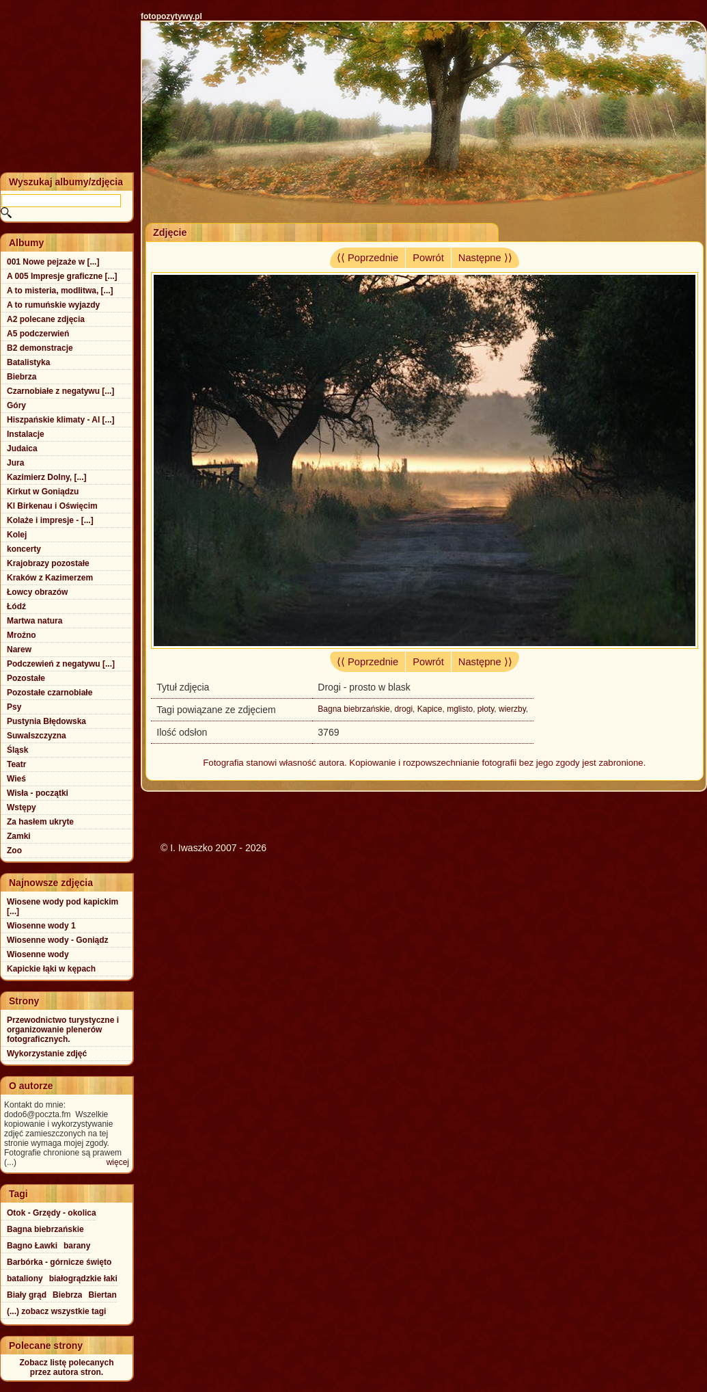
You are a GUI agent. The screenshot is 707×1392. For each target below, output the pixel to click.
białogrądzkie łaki (83, 1278)
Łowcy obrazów (37, 592)
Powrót (428, 257)
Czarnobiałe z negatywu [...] (60, 391)
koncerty (24, 549)
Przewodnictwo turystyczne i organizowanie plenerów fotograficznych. (63, 1029)
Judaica (22, 448)
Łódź (16, 606)
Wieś (16, 779)
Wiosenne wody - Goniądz (58, 940)
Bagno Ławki (32, 1245)
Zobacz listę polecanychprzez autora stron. (66, 1367)
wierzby (512, 709)
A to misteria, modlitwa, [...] (60, 290)
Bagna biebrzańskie (353, 709)
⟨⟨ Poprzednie (367, 257)
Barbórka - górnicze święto (59, 1262)
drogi (403, 709)
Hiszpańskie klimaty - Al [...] (61, 420)
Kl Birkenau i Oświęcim (52, 506)
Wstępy (21, 807)
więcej (118, 1162)
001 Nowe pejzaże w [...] (53, 262)
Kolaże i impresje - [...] (50, 520)
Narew (19, 649)
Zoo (14, 850)
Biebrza (21, 377)
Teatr (16, 764)
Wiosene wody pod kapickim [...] (62, 906)
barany (77, 1245)
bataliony (25, 1278)
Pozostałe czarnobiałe (49, 692)
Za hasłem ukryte (40, 822)
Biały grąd (26, 1295)
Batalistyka (28, 362)
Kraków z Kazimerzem (50, 578)
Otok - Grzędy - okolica (51, 1213)
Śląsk (17, 750)
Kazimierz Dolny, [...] (46, 477)
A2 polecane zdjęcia (46, 319)
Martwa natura (34, 621)
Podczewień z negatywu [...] (61, 664)
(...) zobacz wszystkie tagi (56, 1311)
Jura (15, 463)
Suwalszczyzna (36, 735)
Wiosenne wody (38, 954)
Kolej (17, 534)
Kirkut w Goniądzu (43, 491)
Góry (16, 405)
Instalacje (25, 434)
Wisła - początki (37, 793)
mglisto (460, 709)
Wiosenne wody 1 (41, 926)
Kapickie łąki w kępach (51, 969)
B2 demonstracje (40, 348)
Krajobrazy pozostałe (48, 563)
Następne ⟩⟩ (485, 257)
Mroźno (21, 635)
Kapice (430, 709)
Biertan (102, 1295)
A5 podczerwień (38, 333)
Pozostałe (26, 678)
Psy (14, 707)
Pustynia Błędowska (46, 721)
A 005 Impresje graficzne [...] (62, 276)
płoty (485, 709)
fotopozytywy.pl (171, 16)
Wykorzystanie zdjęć (47, 1053)
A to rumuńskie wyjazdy (53, 305)
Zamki (19, 836)
